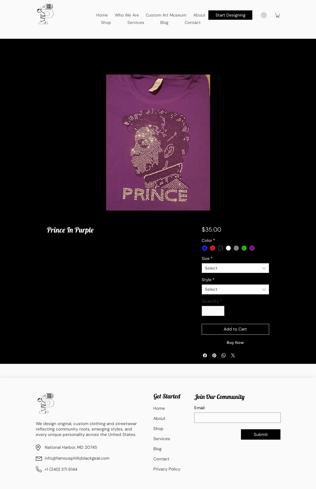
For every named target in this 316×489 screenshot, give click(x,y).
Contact (161, 459)
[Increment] (220, 311)
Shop (158, 428)
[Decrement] (206, 311)
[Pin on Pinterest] (214, 355)
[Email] (236, 418)
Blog (157, 448)
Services (161, 438)
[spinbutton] (213, 311)
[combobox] (235, 268)
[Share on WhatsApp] (224, 355)
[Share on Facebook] (205, 355)
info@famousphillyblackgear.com (77, 458)
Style (208, 279)
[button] (278, 15)
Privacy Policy (166, 469)
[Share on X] (233, 355)
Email (199, 408)
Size (207, 258)
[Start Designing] (230, 15)
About (159, 418)
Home (159, 408)
